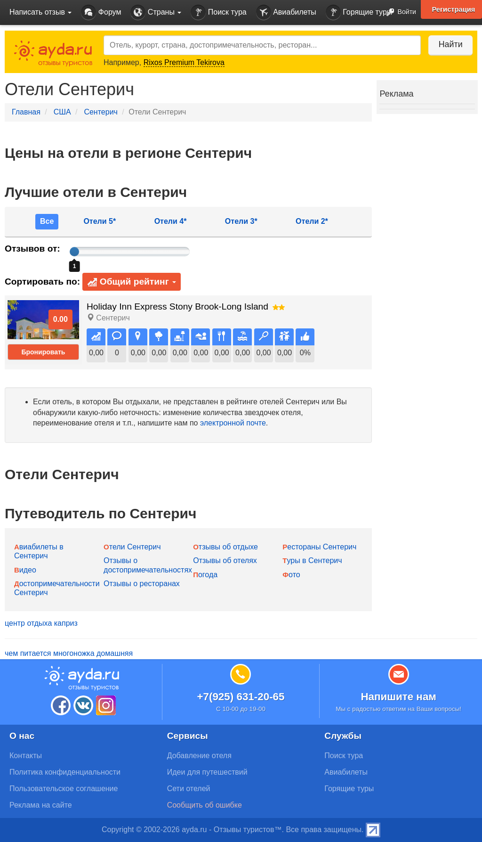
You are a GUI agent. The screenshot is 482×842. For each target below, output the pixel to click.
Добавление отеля (199, 756)
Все (47, 221)
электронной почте (233, 423)
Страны (155, 12)
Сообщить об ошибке (204, 805)
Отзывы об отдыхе (225, 547)
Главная (26, 112)
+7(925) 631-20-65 (240, 697)
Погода (205, 575)
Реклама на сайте (40, 805)
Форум (101, 12)
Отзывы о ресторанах (142, 584)
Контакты (25, 756)
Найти (449, 44)
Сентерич (101, 112)
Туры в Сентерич (312, 560)
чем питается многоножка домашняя (69, 653)
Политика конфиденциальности (64, 772)
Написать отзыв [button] (40, 12)
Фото (291, 575)
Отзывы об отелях (225, 560)
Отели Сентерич (132, 547)
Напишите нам (398, 697)
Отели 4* (170, 221)
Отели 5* (99, 221)
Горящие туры (359, 12)
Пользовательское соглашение (63, 789)
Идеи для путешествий (207, 772)
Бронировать (43, 352)
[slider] (74, 251)
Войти (398, 12)
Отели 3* (241, 221)
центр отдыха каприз (41, 623)
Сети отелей (188, 789)
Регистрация (453, 9)
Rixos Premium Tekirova (184, 62)
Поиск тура (218, 12)
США (62, 112)
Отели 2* (312, 221)
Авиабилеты (286, 12)
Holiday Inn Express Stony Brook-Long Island (177, 306)
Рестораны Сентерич (319, 547)
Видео (25, 570)
